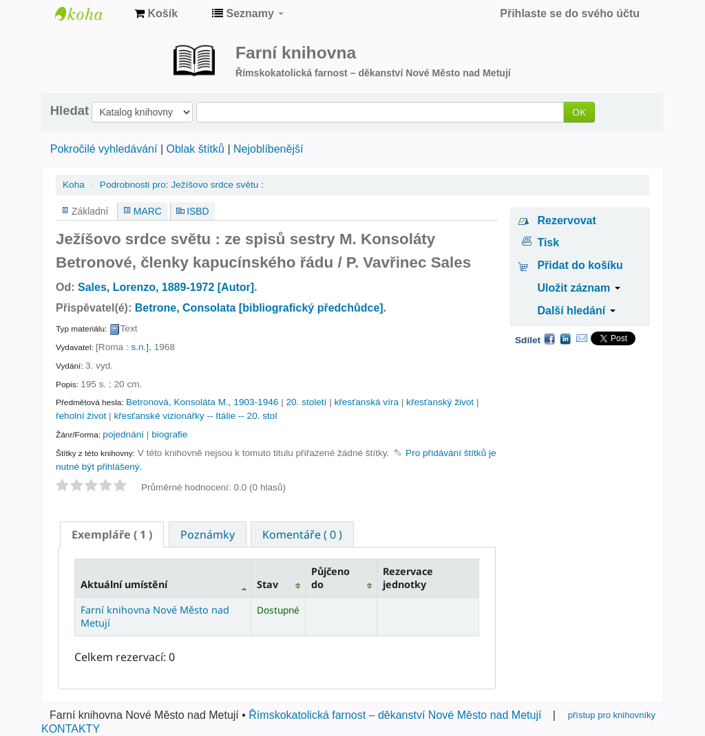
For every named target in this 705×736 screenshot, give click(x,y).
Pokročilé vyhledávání (104, 149)
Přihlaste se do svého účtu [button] (570, 13)
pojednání (123, 434)
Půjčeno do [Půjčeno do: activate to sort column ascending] (330, 578)
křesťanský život (440, 402)
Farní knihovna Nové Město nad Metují (89, 14)
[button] (156, 14)
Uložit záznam (578, 288)
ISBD (198, 211)
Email (582, 338)
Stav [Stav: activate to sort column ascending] (267, 584)
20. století (306, 402)
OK (579, 111)
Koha (74, 185)
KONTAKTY (70, 729)
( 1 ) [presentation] (112, 534)
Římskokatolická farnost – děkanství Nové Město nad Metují (395, 715)
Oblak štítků (195, 149)
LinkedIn (565, 338)
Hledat (69, 111)
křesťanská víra (367, 402)
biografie (169, 434)
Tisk (548, 242)
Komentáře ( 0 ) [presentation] (302, 534)
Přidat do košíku (579, 265)
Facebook (549, 338)
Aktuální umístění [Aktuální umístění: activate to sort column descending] (124, 584)
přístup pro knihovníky (611, 715)
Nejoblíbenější (268, 149)
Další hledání (576, 310)
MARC (148, 211)
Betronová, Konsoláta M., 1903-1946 (202, 402)
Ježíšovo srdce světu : (182, 185)
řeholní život (81, 416)
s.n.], (141, 347)
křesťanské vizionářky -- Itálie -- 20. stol (195, 416)
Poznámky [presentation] (207, 534)
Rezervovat (566, 220)
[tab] (112, 534)
